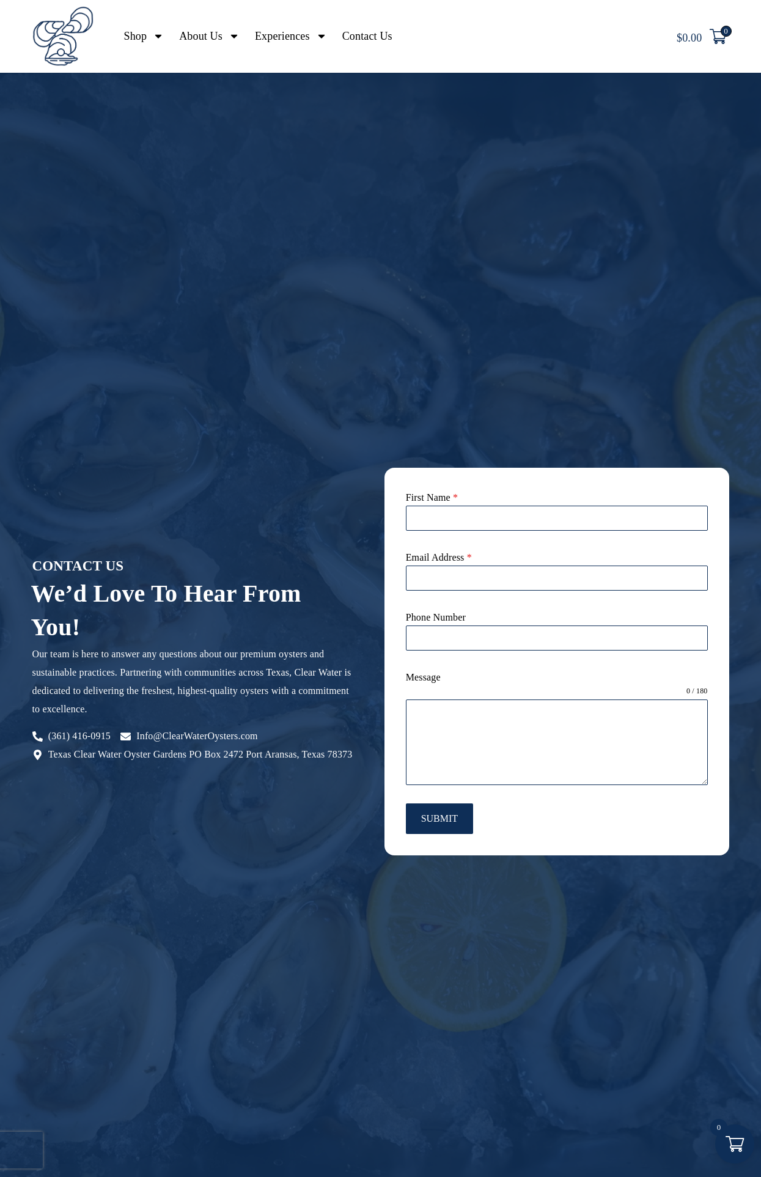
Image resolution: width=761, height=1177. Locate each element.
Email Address (439, 557)
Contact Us (367, 36)
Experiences (291, 36)
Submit (439, 818)
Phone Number (436, 617)
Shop (144, 36)
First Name (432, 497)
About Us (209, 36)
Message (423, 677)
